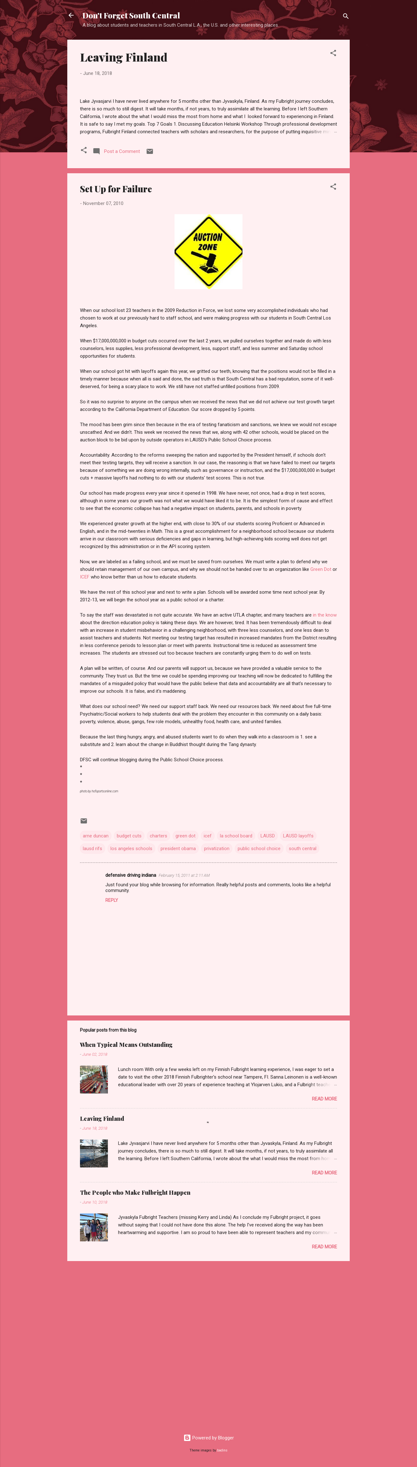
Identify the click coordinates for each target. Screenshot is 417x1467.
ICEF (84, 740)
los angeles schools (131, 1012)
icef (208, 999)
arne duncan (96, 999)
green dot (185, 999)
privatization (216, 1012)
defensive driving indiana (130, 1038)
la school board (236, 999)
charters (158, 999)
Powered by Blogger (208, 1438)
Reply (111, 1063)
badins (222, 1450)
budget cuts (129, 999)
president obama (178, 1012)
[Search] (346, 17)
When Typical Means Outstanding (126, 1208)
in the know (325, 778)
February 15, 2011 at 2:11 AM (184, 1038)
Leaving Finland (124, 56)
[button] (333, 54)
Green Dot (320, 733)
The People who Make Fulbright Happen (135, 1355)
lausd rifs (92, 1012)
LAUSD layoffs (298, 999)
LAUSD (268, 999)
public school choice (259, 1012)
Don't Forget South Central (131, 15)
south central (302, 1012)
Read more (324, 1262)
